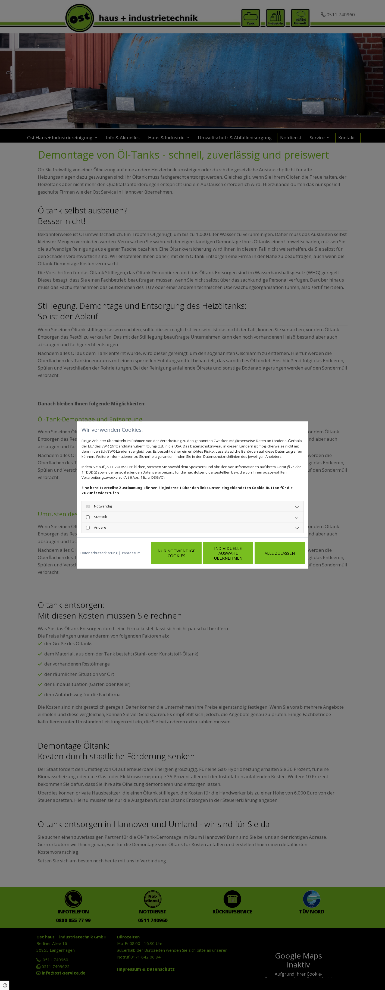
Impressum (131, 545)
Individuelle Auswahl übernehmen (228, 545)
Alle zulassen (280, 545)
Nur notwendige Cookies (176, 545)
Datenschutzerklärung (98, 545)
